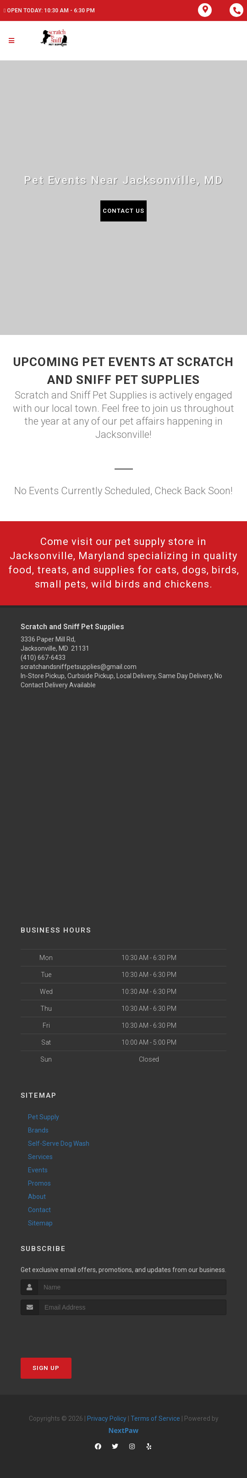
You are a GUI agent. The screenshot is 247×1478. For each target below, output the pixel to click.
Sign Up (46, 1368)
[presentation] (69, 1332)
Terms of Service (155, 1418)
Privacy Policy (106, 1418)
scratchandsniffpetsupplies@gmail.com (79, 666)
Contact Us (123, 210)
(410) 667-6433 (43, 657)
